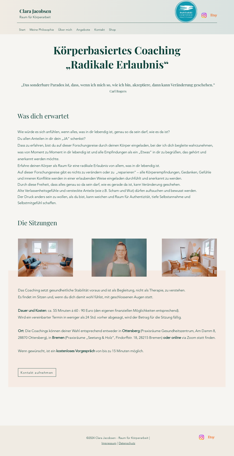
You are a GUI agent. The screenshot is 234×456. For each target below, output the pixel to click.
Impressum (109, 443)
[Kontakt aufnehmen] (37, 372)
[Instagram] (204, 15)
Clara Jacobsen (35, 11)
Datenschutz (127, 443)
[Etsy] (214, 15)
